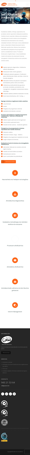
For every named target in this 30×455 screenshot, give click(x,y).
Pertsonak (4, 368)
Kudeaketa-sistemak (7, 362)
